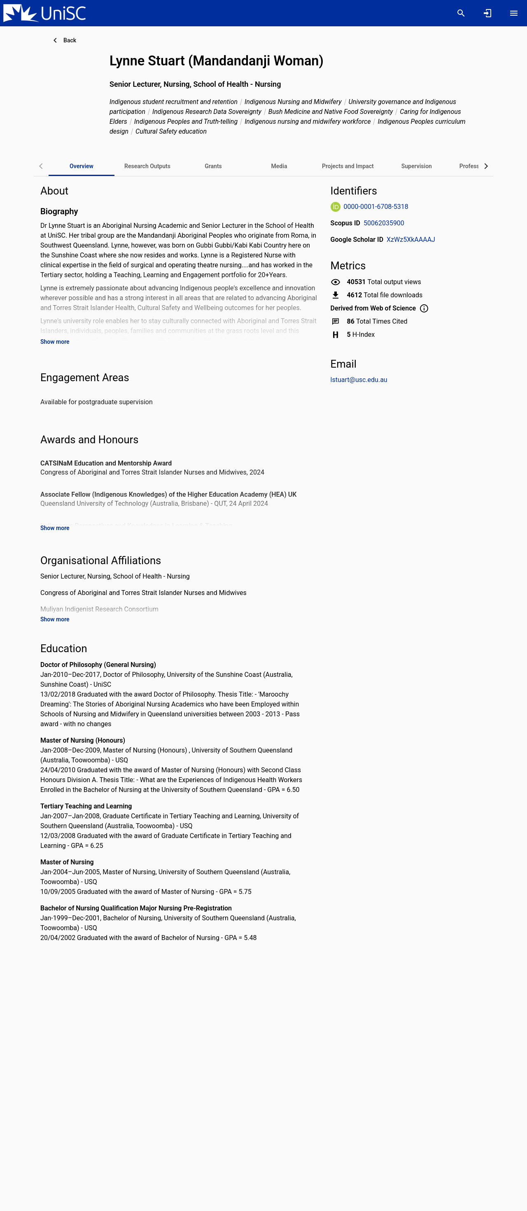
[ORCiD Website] (335, 207)
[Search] (461, 13)
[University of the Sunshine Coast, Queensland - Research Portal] (44, 13)
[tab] (147, 166)
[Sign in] (487, 13)
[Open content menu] (514, 13)
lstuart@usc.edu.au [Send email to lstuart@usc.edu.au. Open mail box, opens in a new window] (359, 380)
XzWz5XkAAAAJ (411, 239)
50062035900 (384, 223)
